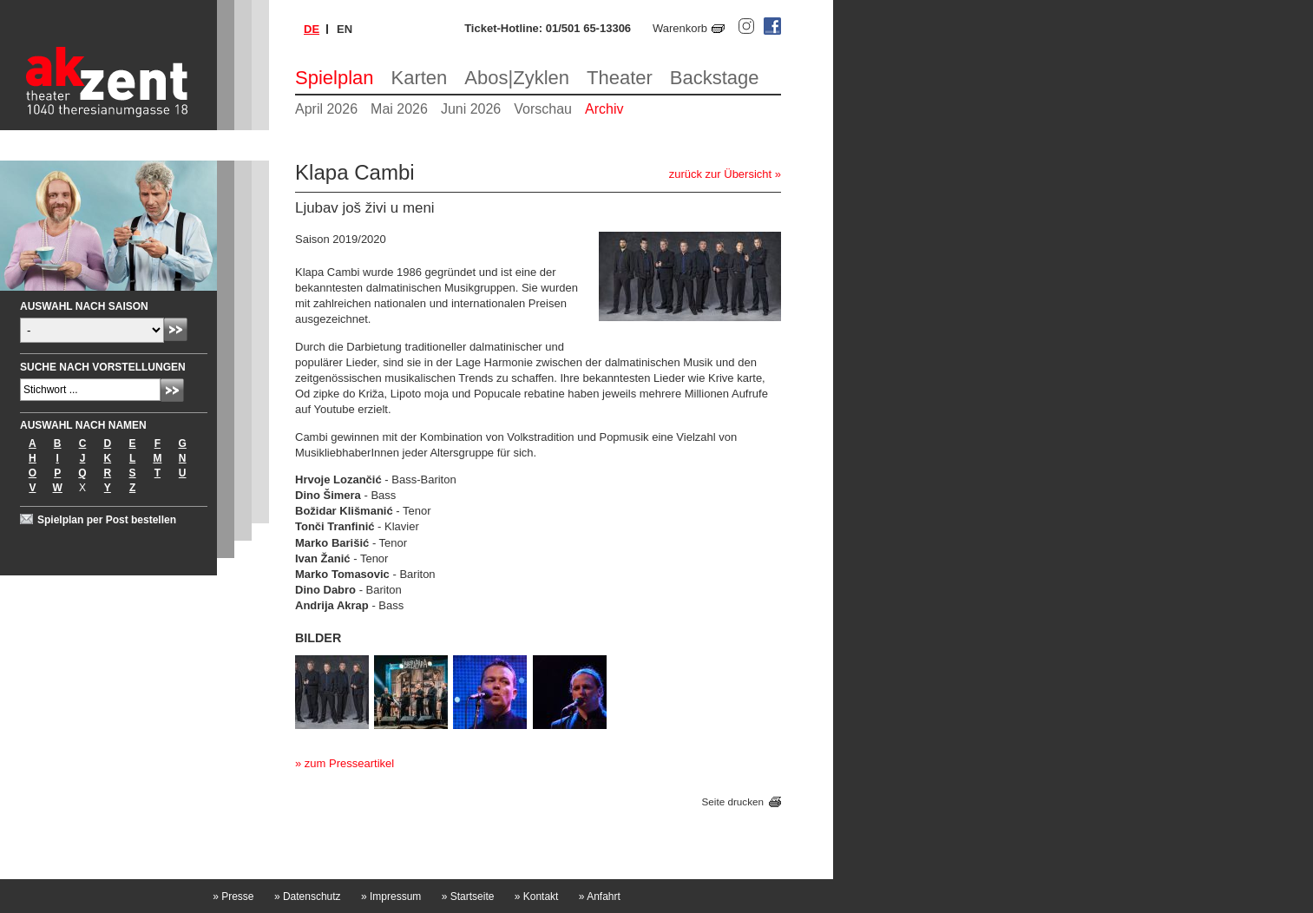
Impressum (391, 896)
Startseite (468, 896)
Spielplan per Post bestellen (106, 520)
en (344, 29)
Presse (233, 896)
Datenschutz (307, 896)
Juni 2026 (471, 109)
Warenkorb (680, 28)
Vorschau (543, 109)
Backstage (714, 78)
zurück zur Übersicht (720, 174)
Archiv (604, 109)
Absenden (175, 329)
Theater (620, 78)
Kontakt (537, 896)
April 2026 (326, 109)
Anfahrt (599, 896)
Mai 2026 (399, 109)
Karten (419, 78)
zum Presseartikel (349, 763)
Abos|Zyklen (516, 78)
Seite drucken (733, 801)
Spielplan (334, 78)
